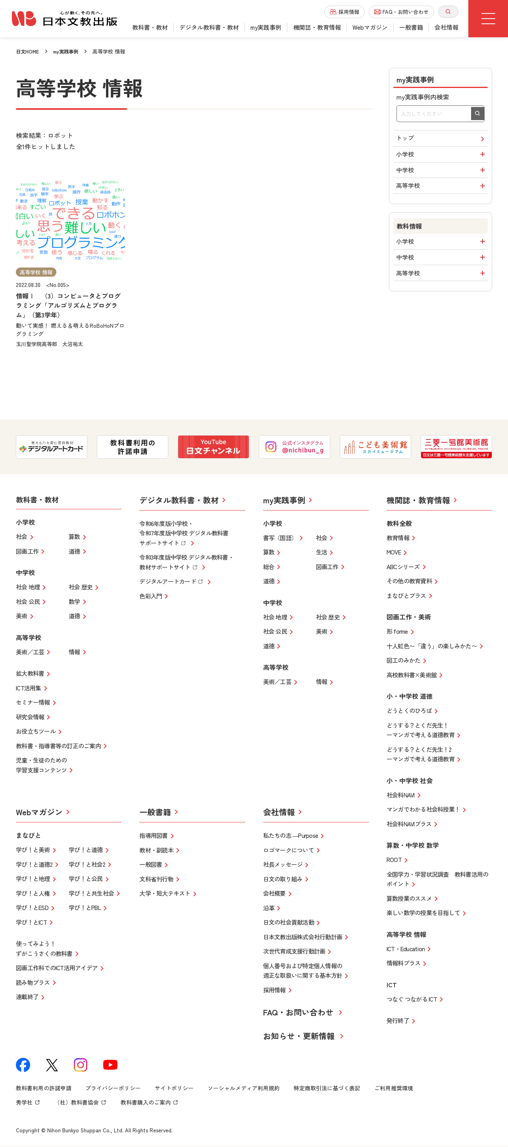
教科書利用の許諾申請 (43, 1089)
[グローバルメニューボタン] (488, 18)
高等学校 (441, 192)
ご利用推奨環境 (393, 1089)
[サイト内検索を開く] (448, 12)
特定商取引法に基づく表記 (327, 1089)
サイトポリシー (174, 1089)
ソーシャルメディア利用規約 (244, 1089)
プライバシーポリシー (113, 1089)
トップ (441, 139)
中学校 (441, 175)
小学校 (441, 157)
